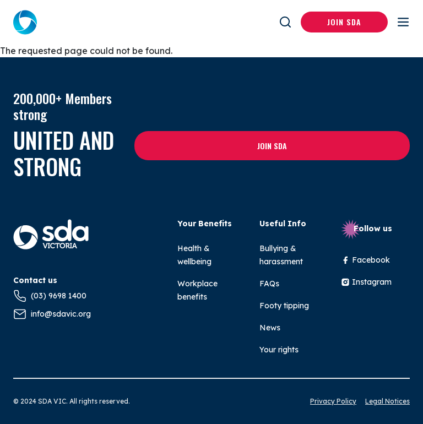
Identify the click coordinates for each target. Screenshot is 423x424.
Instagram (366, 282)
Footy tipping (284, 306)
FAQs (269, 284)
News (269, 328)
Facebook (365, 260)
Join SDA (344, 22)
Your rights (279, 350)
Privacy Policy (333, 401)
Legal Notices (387, 401)
